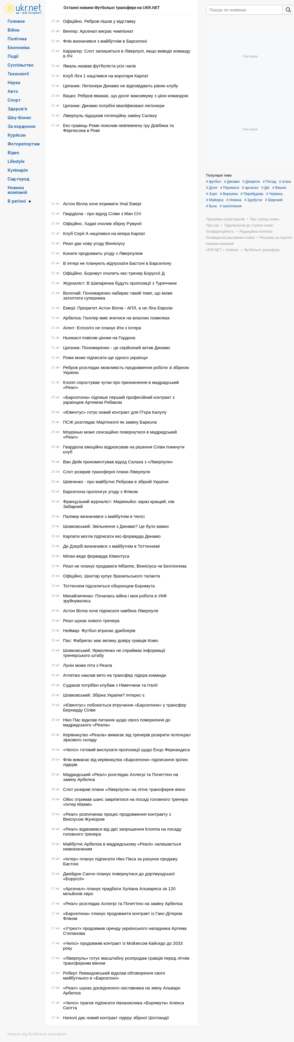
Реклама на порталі (276, 238)
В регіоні (17, 201)
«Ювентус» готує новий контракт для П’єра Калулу (115, 412)
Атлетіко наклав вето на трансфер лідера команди (114, 675)
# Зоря (211, 194)
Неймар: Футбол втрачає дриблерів (99, 630)
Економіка (19, 47)
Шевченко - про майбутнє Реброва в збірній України (116, 481)
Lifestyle (16, 161)
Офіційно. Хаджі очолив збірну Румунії (102, 223)
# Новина (234, 200)
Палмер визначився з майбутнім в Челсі (104, 516)
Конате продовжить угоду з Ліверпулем (103, 253)
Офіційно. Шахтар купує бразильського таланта (111, 575)
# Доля (211, 188)
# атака (285, 182)
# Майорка (214, 200)
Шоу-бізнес (19, 117)
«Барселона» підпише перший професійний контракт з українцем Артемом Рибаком (119, 400)
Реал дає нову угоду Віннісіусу (94, 243)
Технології (18, 73)
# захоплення (231, 206)
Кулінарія (18, 170)
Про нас (212, 225)
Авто (13, 91)
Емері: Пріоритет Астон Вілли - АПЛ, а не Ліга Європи (118, 307)
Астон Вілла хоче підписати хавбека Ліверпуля (110, 610)
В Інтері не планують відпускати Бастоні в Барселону (117, 263)
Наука (14, 82)
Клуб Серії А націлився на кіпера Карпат (104, 233)
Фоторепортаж (24, 143)
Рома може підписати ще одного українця (105, 357)
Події (13, 56)
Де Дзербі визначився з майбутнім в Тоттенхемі (111, 546)
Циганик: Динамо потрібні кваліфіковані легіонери (114, 105)
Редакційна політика (255, 231)
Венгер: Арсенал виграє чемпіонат (98, 31)
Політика (17, 38)
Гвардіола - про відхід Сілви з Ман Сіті (102, 213)
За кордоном (21, 126)
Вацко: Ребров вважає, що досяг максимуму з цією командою (125, 95)
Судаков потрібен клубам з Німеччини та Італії (110, 685)
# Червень (274, 194)
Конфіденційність (220, 231)
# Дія (265, 188)
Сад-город (18, 178)
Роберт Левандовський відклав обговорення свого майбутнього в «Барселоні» (114, 975)
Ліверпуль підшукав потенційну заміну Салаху (110, 115)
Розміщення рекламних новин (230, 238)
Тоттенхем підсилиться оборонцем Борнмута (109, 585)
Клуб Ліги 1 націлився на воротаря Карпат (106, 75)
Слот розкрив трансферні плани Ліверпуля (106, 471)
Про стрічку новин (264, 219)
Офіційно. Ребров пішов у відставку (99, 21)
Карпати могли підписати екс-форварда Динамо (112, 536)
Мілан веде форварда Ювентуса (96, 556)
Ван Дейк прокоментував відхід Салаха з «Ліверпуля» (118, 461)
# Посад (269, 182)
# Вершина (229, 194)
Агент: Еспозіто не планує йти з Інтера (102, 327)
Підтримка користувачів (225, 219)
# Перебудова (251, 194)
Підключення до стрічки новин (249, 225)
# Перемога (229, 188)
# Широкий (274, 200)
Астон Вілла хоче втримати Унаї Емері (102, 203)
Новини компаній (17, 189)
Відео (13, 152)
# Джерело (251, 182)
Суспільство (21, 64)
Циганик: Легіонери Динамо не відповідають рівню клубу (120, 85)
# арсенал (250, 188)
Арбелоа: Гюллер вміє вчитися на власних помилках (116, 317)
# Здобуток (253, 200)
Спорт (14, 100)
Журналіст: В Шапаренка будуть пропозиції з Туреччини (120, 283)
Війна (13, 29)
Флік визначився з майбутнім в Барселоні (105, 41)
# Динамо (232, 182)
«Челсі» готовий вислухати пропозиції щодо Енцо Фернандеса (126, 749)
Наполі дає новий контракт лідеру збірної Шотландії (116, 1017)
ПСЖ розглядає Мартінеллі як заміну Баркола (110, 422)
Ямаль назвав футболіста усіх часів (99, 65)
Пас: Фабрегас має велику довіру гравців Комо (110, 640)
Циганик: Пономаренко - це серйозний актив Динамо (116, 347)
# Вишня (279, 188)
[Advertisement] (121, 167)
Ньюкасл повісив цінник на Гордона (99, 337)
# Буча (211, 206)
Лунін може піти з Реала (87, 665)
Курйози (17, 135)
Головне (16, 21)
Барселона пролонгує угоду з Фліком (100, 491)
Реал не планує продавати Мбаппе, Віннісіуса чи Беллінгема (125, 565)
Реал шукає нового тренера (91, 620)
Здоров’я (17, 108)
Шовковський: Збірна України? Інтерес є (104, 695)
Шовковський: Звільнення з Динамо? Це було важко (116, 526)
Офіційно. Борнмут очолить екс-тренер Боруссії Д (114, 273)
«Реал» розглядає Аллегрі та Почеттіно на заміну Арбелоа (123, 903)
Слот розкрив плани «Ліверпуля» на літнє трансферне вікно (124, 789)
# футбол (213, 182)
